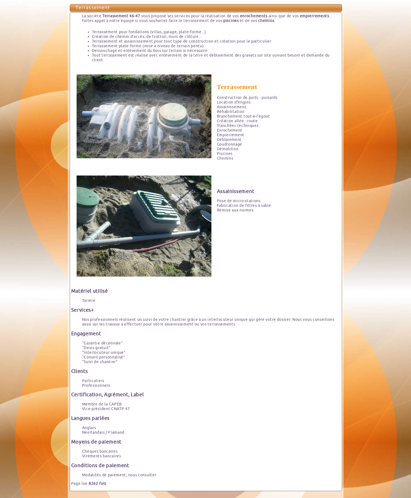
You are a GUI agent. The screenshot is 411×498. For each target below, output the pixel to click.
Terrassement (93, 7)
